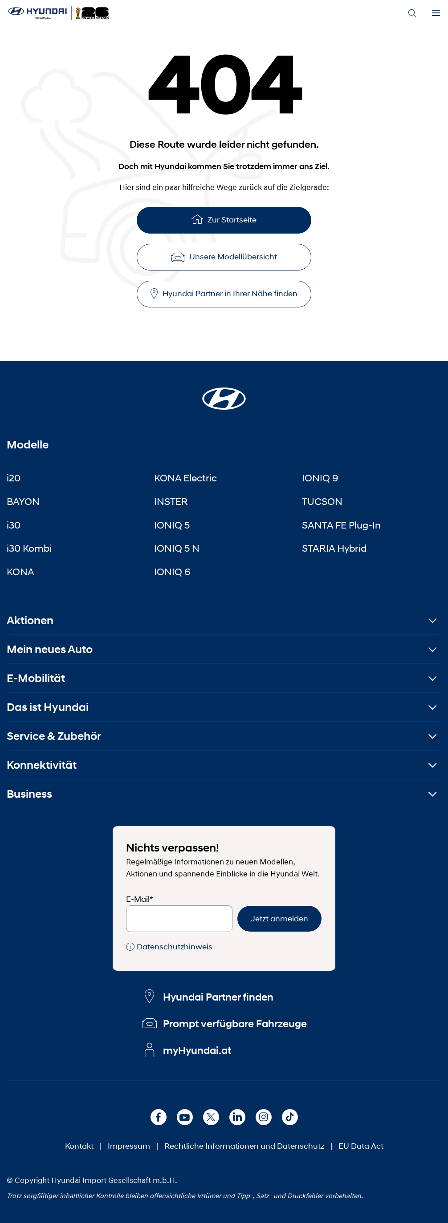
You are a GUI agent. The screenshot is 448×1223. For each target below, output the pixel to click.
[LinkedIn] (237, 1117)
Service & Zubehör (54, 736)
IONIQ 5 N (177, 548)
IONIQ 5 (172, 525)
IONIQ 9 (320, 478)
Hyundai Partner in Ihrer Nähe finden (224, 293)
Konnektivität (42, 765)
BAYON (23, 501)
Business (29, 794)
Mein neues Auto (50, 649)
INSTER (171, 501)
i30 (13, 525)
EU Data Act (360, 1146)
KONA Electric (185, 478)
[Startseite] (224, 393)
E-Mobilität (36, 678)
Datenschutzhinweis (169, 947)
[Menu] (436, 13)
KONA (20, 571)
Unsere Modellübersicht (224, 257)
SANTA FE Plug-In (341, 525)
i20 (13, 478)
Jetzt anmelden (279, 919)
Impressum (129, 1146)
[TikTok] (290, 1117)
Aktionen (30, 620)
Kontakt (79, 1146)
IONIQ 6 (172, 571)
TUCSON (322, 501)
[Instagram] (263, 1117)
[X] (211, 1117)
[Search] (412, 13)
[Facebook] (158, 1117)
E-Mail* (139, 899)
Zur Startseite (224, 219)
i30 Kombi (29, 548)
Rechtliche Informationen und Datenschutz (244, 1146)
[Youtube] (185, 1117)
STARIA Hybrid (334, 548)
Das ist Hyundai (48, 707)
